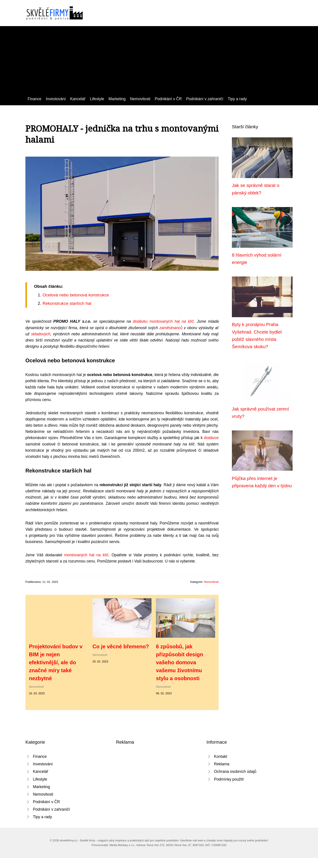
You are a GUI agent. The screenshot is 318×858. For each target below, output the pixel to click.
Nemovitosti (140, 99)
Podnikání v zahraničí (204, 99)
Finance (35, 99)
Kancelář (77, 99)
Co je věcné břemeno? (121, 646)
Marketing (117, 99)
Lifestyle (97, 99)
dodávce (211, 438)
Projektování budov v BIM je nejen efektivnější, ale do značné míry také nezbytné (56, 662)
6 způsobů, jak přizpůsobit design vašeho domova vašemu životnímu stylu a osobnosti (179, 662)
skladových (40, 334)
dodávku (140, 321)
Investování (56, 99)
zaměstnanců (171, 328)
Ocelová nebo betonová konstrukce (75, 295)
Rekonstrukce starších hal (66, 303)
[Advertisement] (159, 63)
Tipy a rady (237, 99)
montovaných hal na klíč (172, 321)
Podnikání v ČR (168, 99)
